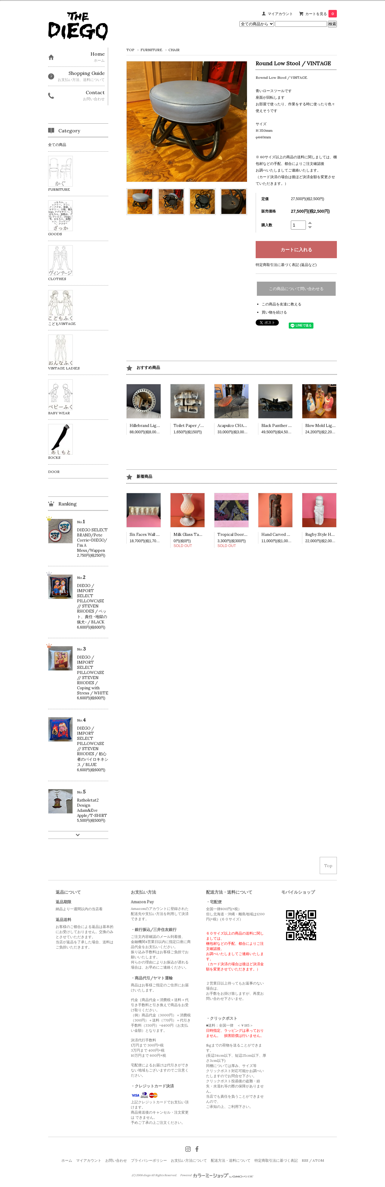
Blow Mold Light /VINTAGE (331, 425)
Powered (216, 1175)
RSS (305, 1160)
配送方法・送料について (231, 1160)
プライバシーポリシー (149, 1160)
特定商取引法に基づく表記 (276, 1160)
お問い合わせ (116, 1160)
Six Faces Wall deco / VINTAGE (159, 534)
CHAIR (174, 50)
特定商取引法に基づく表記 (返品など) (286, 264)
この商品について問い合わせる (296, 288)
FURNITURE (151, 50)
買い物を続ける (274, 312)
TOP (130, 50)
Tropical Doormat (234, 534)
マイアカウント (280, 13)
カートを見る (321, 13)
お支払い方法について (189, 1160)
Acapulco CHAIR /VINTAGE (243, 425)
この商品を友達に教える (281, 304)
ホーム (66, 1160)
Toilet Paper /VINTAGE (196, 425)
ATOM (318, 1160)
